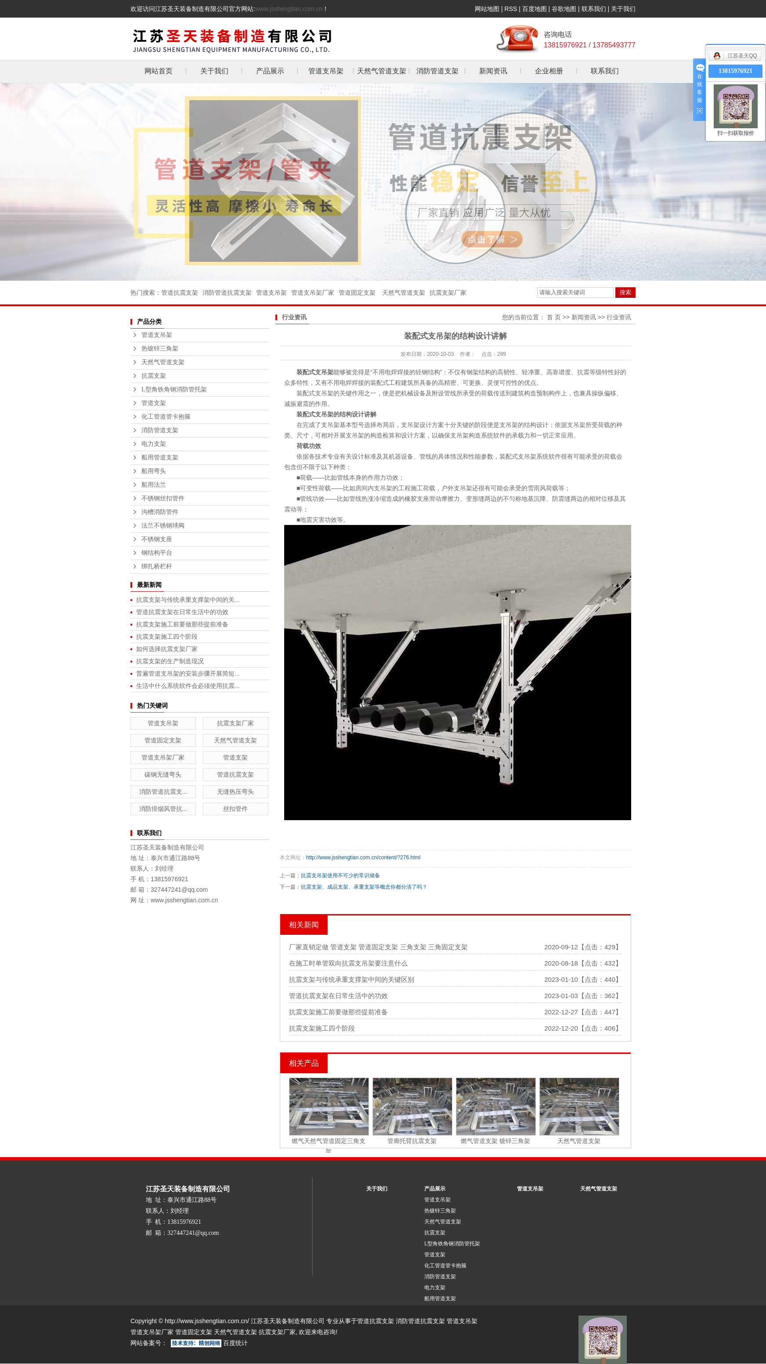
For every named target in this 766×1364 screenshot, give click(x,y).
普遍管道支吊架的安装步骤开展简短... (188, 673)
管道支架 (153, 403)
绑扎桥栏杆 (156, 566)
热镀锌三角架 (159, 348)
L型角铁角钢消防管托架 (174, 389)
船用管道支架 (159, 457)
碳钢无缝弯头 (163, 774)
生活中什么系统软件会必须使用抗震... (188, 685)
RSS (511, 8)
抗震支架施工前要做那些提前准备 (182, 624)
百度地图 (534, 8)
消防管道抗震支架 (227, 292)
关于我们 (623, 8)
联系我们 (594, 8)
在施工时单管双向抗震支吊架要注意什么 (348, 963)
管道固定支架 (357, 292)
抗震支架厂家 (448, 292)
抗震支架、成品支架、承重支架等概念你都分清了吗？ (364, 887)
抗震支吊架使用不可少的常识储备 (340, 875)
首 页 (554, 317)
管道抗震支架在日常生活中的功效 (182, 611)
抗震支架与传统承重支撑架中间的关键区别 (351, 979)
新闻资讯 (493, 71)
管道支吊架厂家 (312, 292)
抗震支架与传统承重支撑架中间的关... (188, 599)
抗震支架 (153, 376)
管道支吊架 (325, 71)
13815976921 (735, 71)
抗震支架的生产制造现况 (170, 661)
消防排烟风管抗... (163, 808)
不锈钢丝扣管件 (162, 498)
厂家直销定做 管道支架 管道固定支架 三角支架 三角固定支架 (378, 947)
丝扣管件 (235, 808)
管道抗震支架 (179, 292)
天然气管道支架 (381, 71)
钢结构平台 (156, 553)
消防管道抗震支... (163, 791)
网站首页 (159, 71)
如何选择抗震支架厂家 (167, 648)
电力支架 (153, 444)
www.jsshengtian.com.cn (288, 8)
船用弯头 (153, 471)
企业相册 (549, 71)
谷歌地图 (564, 8)
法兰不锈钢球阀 (162, 525)
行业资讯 (619, 317)
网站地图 (487, 8)
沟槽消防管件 (159, 512)
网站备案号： (148, 1342)
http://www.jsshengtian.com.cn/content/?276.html (363, 857)
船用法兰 (153, 484)
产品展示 (270, 71)
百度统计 (235, 1342)
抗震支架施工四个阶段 (167, 636)
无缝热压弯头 (235, 791)
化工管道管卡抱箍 (166, 416)
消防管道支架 (437, 71)
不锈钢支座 (156, 539)
